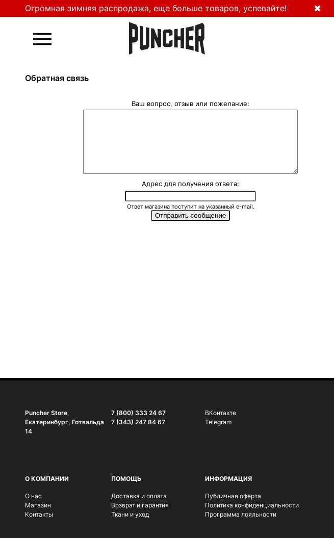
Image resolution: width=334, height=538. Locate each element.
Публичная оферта (233, 496)
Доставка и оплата (139, 496)
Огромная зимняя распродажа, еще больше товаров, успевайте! (156, 8)
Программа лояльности (240, 514)
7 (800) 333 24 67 (138, 413)
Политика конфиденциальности (252, 505)
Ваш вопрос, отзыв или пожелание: (190, 103)
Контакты (39, 514)
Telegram (218, 422)
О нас (33, 496)
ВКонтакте (220, 413)
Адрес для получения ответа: (190, 196)
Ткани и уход (130, 514)
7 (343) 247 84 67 (138, 422)
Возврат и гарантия (140, 505)
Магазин (38, 505)
